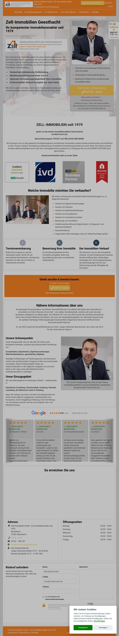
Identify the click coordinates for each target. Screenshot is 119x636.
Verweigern (103, 627)
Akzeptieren (83, 627)
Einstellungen (99, 621)
